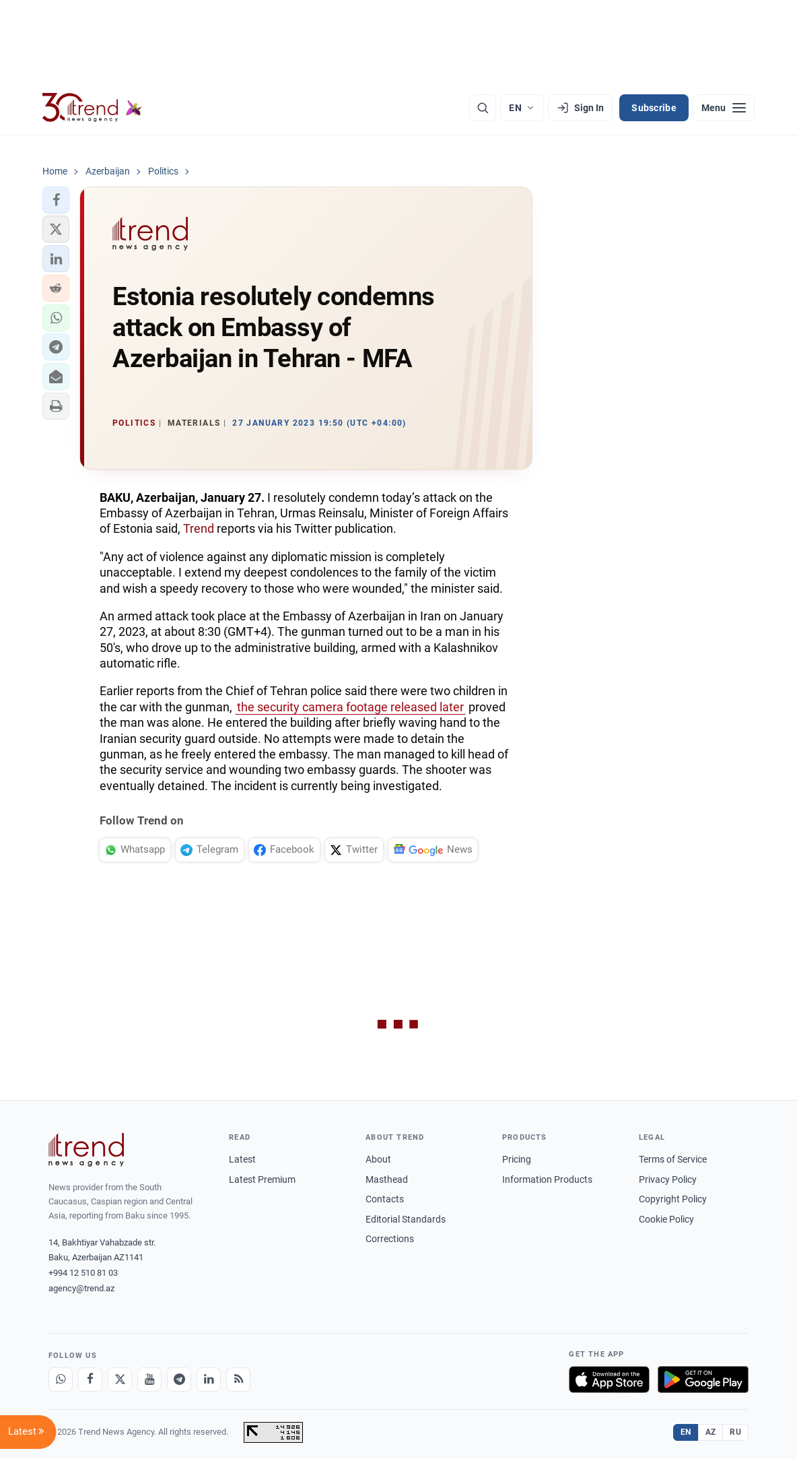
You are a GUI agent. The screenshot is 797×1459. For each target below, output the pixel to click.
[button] (56, 200)
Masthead (387, 1179)
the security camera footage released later (350, 707)
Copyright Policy (673, 1199)
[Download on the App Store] (609, 1379)
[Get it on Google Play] (703, 1379)
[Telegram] (179, 1379)
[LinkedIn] (209, 1379)
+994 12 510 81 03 (83, 1273)
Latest (242, 1159)
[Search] (482, 107)
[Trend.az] (92, 108)
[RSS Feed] (238, 1379)
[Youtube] (149, 1379)
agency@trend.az (81, 1288)
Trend (198, 528)
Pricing (516, 1159)
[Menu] (724, 107)
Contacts (385, 1199)
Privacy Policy (668, 1179)
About (378, 1159)
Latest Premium (262, 1179)
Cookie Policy (666, 1219)
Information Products (547, 1179)
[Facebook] (90, 1379)
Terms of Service (673, 1159)
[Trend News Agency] (86, 1150)
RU (735, 1432)
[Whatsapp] (60, 1379)
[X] (120, 1379)
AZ (710, 1432)
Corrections (390, 1238)
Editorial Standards (406, 1219)
